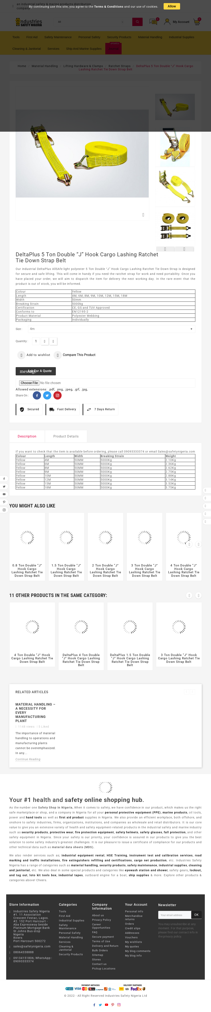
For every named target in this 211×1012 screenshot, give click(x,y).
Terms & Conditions (108, 6)
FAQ (94, 932)
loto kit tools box (42, 875)
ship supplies (139, 875)
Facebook (37, 395)
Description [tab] (27, 436)
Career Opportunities (101, 926)
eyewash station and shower (146, 870)
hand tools (34, 817)
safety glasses (151, 832)
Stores (96, 959)
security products (35, 832)
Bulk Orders (100, 950)
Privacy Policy (101, 919)
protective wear (61, 832)
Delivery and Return (105, 945)
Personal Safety (70, 932)
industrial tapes (71, 875)
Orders (129, 923)
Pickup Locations (104, 968)
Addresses (132, 932)
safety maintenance (142, 865)
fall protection (175, 832)
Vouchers (131, 937)
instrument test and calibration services (160, 855)
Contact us (99, 964)
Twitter (47, 395)
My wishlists (133, 941)
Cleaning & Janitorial (66, 948)
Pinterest (57, 395)
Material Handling (71, 937)
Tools (62, 911)
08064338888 (23, 952)
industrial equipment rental (83, 855)
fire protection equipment (94, 832)
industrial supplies (173, 865)
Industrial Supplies (71, 920)
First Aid (64, 915)
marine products (175, 812)
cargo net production (150, 860)
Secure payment (103, 936)
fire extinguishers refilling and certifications (97, 860)
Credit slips (133, 928)
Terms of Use (101, 941)
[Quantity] (36, 341)
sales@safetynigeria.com (31, 946)
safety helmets (127, 832)
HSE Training (117, 855)
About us (98, 915)
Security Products (71, 954)
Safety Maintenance (67, 926)
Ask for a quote (36, 371)
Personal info (134, 911)
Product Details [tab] (66, 436)
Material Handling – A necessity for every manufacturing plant (35, 712)
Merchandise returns (134, 917)
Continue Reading (28, 759)
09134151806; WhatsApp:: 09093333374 (32, 959)
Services (65, 941)
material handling (84, 865)
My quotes (132, 946)
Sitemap (97, 954)
